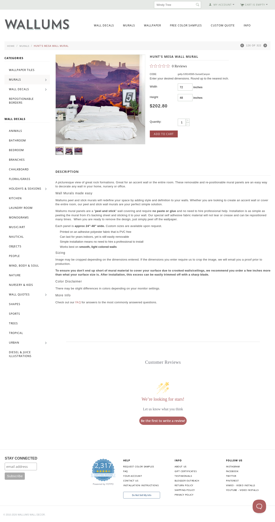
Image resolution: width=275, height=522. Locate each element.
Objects (15, 246)
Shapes (14, 304)
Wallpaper (152, 25)
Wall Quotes (19, 294)
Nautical (16, 237)
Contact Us (130, 480)
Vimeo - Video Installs (240, 485)
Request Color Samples (138, 466)
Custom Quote (223, 25)
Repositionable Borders (21, 101)
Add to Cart (164, 134)
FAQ (78, 302)
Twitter (231, 475)
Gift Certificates (186, 471)
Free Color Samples (186, 25)
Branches (17, 160)
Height (154, 97)
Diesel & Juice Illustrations (20, 354)
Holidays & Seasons (25, 188)
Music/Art (17, 227)
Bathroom (17, 140)
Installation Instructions (141, 485)
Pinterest (232, 480)
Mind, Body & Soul (24, 265)
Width (153, 86)
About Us (180, 466)
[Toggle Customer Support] (259, 506)
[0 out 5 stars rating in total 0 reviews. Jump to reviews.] (168, 66)
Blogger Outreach (187, 480)
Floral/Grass (19, 179)
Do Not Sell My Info (141, 495)
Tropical (16, 333)
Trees (13, 323)
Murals (129, 25)
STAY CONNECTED (21, 458)
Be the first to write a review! (163, 421)
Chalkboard (19, 169)
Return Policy (184, 485)
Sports (14, 314)
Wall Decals (104, 25)
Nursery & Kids (21, 285)
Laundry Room (21, 208)
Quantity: (155, 121)
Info (247, 25)
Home (11, 45)
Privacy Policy (184, 494)
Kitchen (15, 198)
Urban (14, 342)
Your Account (132, 475)
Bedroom (16, 150)
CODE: (153, 74)
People (14, 256)
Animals (15, 131)
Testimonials (183, 475)
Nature (15, 275)
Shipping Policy (185, 490)
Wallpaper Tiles (22, 70)
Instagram (233, 466)
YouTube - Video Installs (242, 490)
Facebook (232, 471)
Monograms (19, 217)
